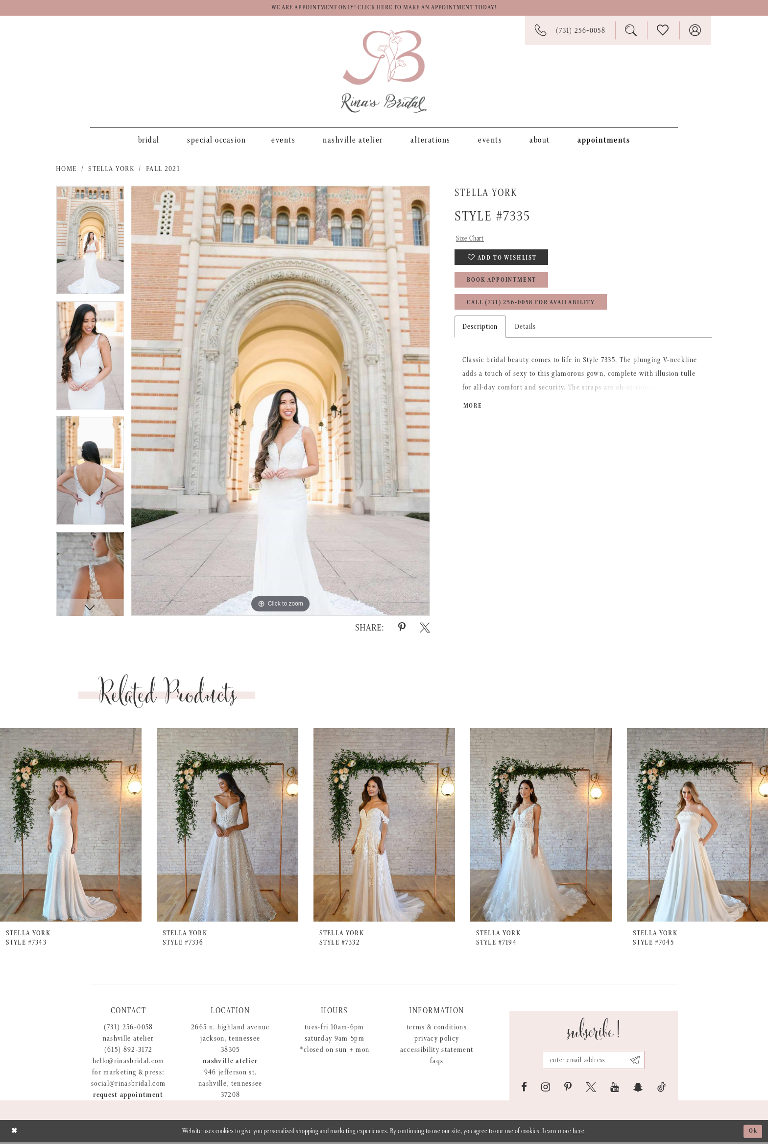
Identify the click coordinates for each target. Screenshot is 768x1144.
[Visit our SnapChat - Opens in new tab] (638, 1089)
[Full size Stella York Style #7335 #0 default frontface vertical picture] (280, 402)
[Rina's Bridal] (384, 73)
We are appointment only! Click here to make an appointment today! (384, 8)
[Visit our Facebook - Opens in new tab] (524, 1089)
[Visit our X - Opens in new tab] (591, 1089)
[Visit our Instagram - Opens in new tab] (545, 1089)
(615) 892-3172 (128, 1051)
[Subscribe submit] (639, 1061)
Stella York (111, 170)
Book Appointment (506, 286)
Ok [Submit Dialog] (752, 1132)
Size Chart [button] (472, 240)
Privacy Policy (436, 1040)
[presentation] (71, 827)
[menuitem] (148, 141)
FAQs (436, 1062)
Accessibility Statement (437, 1051)
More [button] (473, 416)
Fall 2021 (163, 170)
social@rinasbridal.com (128, 1085)
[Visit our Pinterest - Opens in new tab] (568, 1089)
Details (525, 336)
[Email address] (593, 1061)
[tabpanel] (90, 245)
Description (480, 336)
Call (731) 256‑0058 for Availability (541, 311)
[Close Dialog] (15, 1132)
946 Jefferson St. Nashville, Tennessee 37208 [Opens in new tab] (230, 1085)
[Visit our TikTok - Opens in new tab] (661, 1089)
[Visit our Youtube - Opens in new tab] (614, 1089)
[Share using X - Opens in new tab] (425, 629)
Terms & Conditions (437, 1028)
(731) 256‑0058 (128, 1028)
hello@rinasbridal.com (129, 1062)
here (578, 1132)
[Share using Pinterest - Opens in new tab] (402, 629)
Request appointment (128, 1096)
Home (66, 170)
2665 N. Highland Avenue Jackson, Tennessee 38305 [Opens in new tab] (230, 1040)
